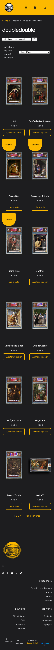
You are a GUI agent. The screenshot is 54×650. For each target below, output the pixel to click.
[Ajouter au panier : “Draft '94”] (40, 282)
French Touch (14, 495)
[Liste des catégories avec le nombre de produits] (16, 39)
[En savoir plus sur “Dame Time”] (14, 282)
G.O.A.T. (40, 495)
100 (14, 121)
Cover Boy (14, 196)
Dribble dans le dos (14, 345)
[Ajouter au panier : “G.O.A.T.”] (40, 506)
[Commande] (34, 52)
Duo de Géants (40, 345)
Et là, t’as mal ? (14, 420)
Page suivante (33, 515)
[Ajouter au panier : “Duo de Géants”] (40, 356)
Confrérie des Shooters (40, 121)
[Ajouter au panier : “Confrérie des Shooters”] (40, 132)
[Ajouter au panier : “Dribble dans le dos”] (14, 356)
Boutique (6, 21)
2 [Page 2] (16, 515)
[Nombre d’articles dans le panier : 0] (44, 7)
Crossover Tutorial (40, 196)
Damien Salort (32, 643)
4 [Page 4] (20, 515)
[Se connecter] (35, 7)
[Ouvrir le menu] (26, 7)
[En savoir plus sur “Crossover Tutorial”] (40, 207)
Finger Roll (40, 420)
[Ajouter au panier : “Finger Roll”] (40, 431)
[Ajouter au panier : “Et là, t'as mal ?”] (14, 431)
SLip (12, 642)
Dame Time (14, 271)
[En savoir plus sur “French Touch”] (14, 506)
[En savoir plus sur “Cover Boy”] (14, 207)
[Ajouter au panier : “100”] (14, 132)
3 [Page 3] (18, 515)
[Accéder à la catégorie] (34, 39)
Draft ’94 (40, 271)
